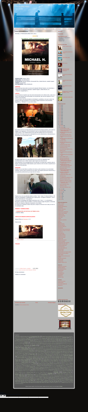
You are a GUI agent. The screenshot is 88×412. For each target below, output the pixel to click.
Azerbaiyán (40, 339)
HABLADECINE (60, 270)
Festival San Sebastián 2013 (22, 356)
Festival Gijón (32, 354)
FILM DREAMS (22, 6)
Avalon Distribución (28, 339)
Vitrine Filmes (18, 382)
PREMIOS (64, 28)
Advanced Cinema (65, 336)
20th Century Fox (18, 336)
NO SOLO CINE (61, 250)
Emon (50, 346)
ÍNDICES (26, 28)
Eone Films (55, 346)
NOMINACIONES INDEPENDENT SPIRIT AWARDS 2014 (66, 130)
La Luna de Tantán (44, 366)
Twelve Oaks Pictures (61, 380)
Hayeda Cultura (18, 364)
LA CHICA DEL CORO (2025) (68, 97)
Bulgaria (68, 340)
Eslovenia (70, 346)
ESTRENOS (70, 28)
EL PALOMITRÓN (61, 233)
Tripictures (46, 380)
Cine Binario (60, 341)
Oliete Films (31, 370)
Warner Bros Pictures (40, 382)
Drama (33, 345)
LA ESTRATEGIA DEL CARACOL (63, 242)
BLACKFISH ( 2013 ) (63, 168)
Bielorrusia (21, 340)
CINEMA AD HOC (61, 214)
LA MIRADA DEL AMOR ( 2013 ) (65, 174)
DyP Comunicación (42, 345)
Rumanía (26, 377)
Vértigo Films (57, 381)
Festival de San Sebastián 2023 (24, 353)
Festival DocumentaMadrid (55, 353)
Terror (27, 380)
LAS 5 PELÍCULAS (61, 246)
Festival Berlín (32, 351)
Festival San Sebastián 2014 (33, 356)
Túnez (51, 380)
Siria (35, 378)
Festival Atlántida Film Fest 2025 (23, 351)
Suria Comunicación (25, 379)
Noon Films (46, 369)
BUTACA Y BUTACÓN (62, 209)
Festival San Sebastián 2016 (56, 356)
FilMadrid (47, 362)
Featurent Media (70, 347)
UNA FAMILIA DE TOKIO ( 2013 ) (65, 134)
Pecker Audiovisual (49, 372)
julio (61, 193)
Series (69, 377)
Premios (50, 373)
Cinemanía (25, 219)
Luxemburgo (31, 367)
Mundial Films (70, 368)
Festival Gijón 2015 (41, 354)
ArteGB (48, 338)
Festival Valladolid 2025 (65, 361)
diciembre (62, 125)
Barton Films (53, 339)
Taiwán (49, 379)
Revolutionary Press (58, 376)
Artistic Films (53, 338)
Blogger (61, 386)
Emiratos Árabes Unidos (44, 346)
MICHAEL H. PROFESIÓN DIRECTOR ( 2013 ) (64, 172)
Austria (22, 339)
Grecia (63, 363)
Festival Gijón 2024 (36, 355)
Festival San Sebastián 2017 (68, 356)
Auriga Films (71, 338)
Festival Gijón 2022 (29, 355)
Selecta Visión (51, 377)
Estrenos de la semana (37, 347)
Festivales (33, 362)
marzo (61, 199)
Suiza (66, 378)
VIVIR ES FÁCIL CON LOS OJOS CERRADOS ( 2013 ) (65, 182)
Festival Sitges (38, 358)
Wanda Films (32, 382)
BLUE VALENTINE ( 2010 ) (64, 184)
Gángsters (40, 363)
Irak (21, 365)
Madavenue (42, 367)
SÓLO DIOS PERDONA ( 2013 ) (65, 187)
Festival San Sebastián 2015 (45, 356)
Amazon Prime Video (54, 337)
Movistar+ (62, 368)
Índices (67, 364)
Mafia (52, 367)
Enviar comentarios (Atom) (24, 304)
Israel (42, 365)
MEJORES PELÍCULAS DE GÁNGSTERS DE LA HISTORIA (66, 165)
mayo (61, 196)
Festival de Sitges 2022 (35, 353)
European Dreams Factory (57, 347)
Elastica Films (69, 345)
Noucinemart (55, 369)
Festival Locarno (42, 355)
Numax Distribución (19, 370)
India (41, 364)
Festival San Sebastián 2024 (56, 357)
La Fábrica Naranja (38, 366)
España (16, 347)
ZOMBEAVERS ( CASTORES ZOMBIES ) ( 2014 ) (68, 92)
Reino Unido (21, 376)
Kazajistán (64, 365)
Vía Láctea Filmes (64, 381)
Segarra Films (45, 377)
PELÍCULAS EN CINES (39, 28)
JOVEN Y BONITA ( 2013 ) (67, 46)
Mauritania (26, 368)
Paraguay (24, 372)
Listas (17, 367)
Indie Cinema (71, 364)
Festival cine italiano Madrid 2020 (61, 351)
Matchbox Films (22, 368)
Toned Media (37, 380)
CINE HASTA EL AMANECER (63, 211)
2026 (60, 105)
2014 (60, 122)
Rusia (31, 377)
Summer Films (71, 378)
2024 (60, 108)
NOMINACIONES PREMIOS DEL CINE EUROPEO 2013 (65, 170)
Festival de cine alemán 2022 (38, 352)
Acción (54, 336)
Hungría (37, 364)
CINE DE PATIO (60, 210)
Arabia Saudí (28, 338)
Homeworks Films (27, 364)
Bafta (48, 339)
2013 (60, 124)
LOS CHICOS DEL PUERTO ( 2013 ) (66, 149)
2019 (60, 115)
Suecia (62, 378)
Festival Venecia (24, 362)
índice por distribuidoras (61, 364)
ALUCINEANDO (61, 205)
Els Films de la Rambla (36, 346)
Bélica (70, 339)
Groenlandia (66, 363)
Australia (17, 339)
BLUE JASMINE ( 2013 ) (64, 156)
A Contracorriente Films (35, 336)
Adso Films (59, 336)
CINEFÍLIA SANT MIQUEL (62, 213)
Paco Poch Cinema (62, 370)
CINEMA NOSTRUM (61, 215)
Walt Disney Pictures (24, 382)
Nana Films (20, 369)
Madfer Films (48, 367)
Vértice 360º (51, 381)
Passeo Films (37, 372)
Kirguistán (70, 365)
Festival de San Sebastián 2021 (56, 352)
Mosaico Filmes (57, 368)
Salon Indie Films (35, 377)
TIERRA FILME (60, 259)
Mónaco (49, 368)
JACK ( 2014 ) (65, 63)
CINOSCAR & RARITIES (62, 266)
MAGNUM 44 (60, 275)
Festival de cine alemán (30, 352)
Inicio (36, 302)
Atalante (57, 338)
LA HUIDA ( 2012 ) (63, 140)
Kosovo (23, 366)
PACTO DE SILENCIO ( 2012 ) (65, 166)
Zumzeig (21, 383)
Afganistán (70, 336)
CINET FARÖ (60, 217)
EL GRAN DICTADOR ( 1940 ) (65, 146)
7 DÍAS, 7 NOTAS (61, 203)
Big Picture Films (26, 340)
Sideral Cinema (27, 378)
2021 (60, 112)
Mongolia (53, 368)
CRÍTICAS (32, 28)
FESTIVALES (58, 28)
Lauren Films (64, 366)
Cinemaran (70, 341)
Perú (24, 373)
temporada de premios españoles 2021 (58, 379)
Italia (46, 365)
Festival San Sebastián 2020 (45, 357)
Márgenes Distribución (63, 367)
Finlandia (62, 362)
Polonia (40, 373)
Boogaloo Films (40, 340)
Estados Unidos (24, 347)
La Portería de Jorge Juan (51, 366)
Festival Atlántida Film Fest (27, 348)
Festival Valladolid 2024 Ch (55, 361)
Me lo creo (30, 368)
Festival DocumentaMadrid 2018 (65, 353)
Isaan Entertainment (33, 365)
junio (61, 194)
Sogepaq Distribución (40, 378)
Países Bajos (69, 370)
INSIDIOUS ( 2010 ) (63, 185)
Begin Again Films (59, 339)
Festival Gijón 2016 (48, 354)
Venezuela (33, 381)
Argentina (43, 338)
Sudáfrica (58, 378)
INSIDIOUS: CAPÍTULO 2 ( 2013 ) (66, 180)
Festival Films (25, 354)
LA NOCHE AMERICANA (62, 245)
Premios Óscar (45, 374)
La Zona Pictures (58, 366)
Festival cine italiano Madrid (51, 351)
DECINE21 (60, 222)
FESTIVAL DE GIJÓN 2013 (64, 158)
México (40, 368)
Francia (34, 363)
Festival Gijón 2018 (65, 354)
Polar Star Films (35, 373)
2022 (60, 111)
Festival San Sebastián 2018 (21, 357)
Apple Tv (70, 337)
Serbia (65, 377)
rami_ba (51, 386)
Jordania (54, 365)
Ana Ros (60, 337)
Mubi (66, 368)
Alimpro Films (43, 337)
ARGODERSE (60, 207)
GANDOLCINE (60, 238)
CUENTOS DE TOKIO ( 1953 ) (65, 144)
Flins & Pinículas (23, 363)
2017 (60, 118)
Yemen (59, 382)
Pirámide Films (29, 373)
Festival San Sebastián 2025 (68, 357)
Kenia (67, 365)
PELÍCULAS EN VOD (50, 28)
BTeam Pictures (62, 340)
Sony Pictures (46, 378)
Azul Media (44, 339)
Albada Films (23, 337)
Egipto (51, 345)
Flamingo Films (17, 363)
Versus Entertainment (44, 381)
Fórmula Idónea (30, 363)
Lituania (21, 367)
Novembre (60, 369)
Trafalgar (42, 380)
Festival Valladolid (24, 359)
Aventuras (35, 339)
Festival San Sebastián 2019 (33, 357)
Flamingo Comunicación (68, 362)
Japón (50, 365)
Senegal (62, 377)
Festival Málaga (49, 355)
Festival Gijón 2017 (57, 354)
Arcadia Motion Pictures (35, 338)
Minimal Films (45, 368)
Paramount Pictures (30, 372)
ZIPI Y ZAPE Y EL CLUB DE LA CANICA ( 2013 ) (65, 162)
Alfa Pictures (37, 337)
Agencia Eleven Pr (17, 337)
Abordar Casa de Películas (46, 336)
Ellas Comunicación (28, 346)
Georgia (44, 363)
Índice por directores (54, 364)
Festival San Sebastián (68, 355)
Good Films (58, 363)
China (49, 341)
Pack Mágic (56, 370)
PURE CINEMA (60, 254)
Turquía (54, 380)
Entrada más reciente (20, 302)
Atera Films (61, 338)
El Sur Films (55, 345)
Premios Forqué (68, 373)
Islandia (38, 365)
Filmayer (55, 362)
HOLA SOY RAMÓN (61, 241)
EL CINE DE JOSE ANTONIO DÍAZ (64, 229)
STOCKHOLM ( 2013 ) (64, 147)
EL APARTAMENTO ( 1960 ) (64, 128)
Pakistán (16, 372)
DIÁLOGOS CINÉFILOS (62, 226)
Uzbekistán (25, 381)
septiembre (62, 190)
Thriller (31, 380)
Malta (58, 367)
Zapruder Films (68, 382)
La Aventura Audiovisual (29, 366)
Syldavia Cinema (40, 379)
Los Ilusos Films (26, 367)
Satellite (40, 377)
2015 (60, 121)
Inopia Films (18, 365)
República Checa (38, 376)
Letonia (68, 366)
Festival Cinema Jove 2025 (22, 352)
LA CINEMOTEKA (61, 273)
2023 (60, 109)
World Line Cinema (54, 382)
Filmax (50, 362)
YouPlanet (63, 382)
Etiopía (51, 347)
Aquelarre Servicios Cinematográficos (20, 338)
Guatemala (71, 363)
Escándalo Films (61, 346)
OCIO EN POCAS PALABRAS (63, 253)
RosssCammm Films (20, 377)
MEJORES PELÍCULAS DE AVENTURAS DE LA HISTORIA (66, 160)
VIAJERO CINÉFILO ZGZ (62, 262)
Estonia (31, 347)
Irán (23, 365)
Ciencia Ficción (54, 341)
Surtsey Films (32, 379)
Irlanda (27, 365)
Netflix (32, 369)
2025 (60, 106)
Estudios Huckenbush (46, 347)
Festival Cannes (40, 351)
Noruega (50, 369)
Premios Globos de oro (20, 374)
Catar (41, 341)
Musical (16, 369)
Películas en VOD (18, 373)
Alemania (31, 337)
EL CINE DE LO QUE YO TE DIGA (64, 230)
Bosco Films (45, 340)
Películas (56, 372)
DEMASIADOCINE (61, 223)
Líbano (72, 366)
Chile (45, 341)
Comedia (26, 342)
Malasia (55, 367)
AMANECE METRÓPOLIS (62, 206)
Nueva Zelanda (65, 369)
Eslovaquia (66, 346)
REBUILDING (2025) (66, 57)
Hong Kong (33, 364)
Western (47, 382)
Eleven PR (22, 346)
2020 (60, 114)
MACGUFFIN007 (61, 249)
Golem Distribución (50, 363)
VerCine (38, 381)
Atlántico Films (66, 338)
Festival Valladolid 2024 (45, 361)
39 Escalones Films (26, 336)
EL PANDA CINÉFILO (61, 234)
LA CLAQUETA (60, 274)
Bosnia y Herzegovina (52, 340)
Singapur (32, 378)
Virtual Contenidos (70, 381)
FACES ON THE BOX (61, 237)
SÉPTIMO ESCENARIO (62, 258)
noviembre (62, 127)
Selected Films (58, 377)
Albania (27, 337)
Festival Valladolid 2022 (26, 361)
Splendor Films (53, 378)
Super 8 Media (18, 379)
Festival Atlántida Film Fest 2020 (26, 349)
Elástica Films (17, 346)
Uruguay (21, 381)
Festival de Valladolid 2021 (45, 353)
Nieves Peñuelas (37, 369)
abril (61, 197)
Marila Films (70, 367)
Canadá (25, 341)
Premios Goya (30, 374)
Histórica (22, 364)
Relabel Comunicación (30, 376)
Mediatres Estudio (35, 368)
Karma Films (59, 365)
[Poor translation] (4, 396)
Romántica (71, 376)
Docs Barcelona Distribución (19, 345)
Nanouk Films (25, 369)
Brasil (57, 340)
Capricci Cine (31, 341)
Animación (64, 337)
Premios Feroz (60, 373)
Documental (26, 345)
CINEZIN (59, 218)
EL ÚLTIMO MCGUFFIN (62, 269)
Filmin (58, 362)
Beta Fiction (17, 340)
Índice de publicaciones (47, 364)
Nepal (29, 369)
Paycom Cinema (42, 372)
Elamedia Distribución (62, 345)
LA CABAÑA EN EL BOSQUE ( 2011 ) (66, 177)
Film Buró (42, 362)
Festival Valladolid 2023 (35, 361)
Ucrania (67, 380)
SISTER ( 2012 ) (62, 150)
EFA (47, 345)
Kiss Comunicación (18, 366)
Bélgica (65, 339)
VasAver (29, 381)
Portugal (44, 373)
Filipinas (39, 362)
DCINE (59, 221)
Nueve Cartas (71, 369)
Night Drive (41, 369)
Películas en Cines (66, 372)
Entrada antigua (52, 302)
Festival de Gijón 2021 (46, 352)
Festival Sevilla (29, 358)
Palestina (20, 372)
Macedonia (37, 367)
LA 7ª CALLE (60, 271)
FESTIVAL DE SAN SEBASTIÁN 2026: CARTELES (66, 69)
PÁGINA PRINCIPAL (19, 28)
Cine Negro (65, 341)
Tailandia (46, 379)
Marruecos (16, 368)
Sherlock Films (20, 378)
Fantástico (64, 347)
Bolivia (36, 340)
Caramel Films (36, 341)
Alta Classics (48, 337)
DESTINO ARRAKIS (61, 225)
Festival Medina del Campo (58, 355)
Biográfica (32, 340)
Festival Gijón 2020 (23, 355)
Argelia (40, 338)
